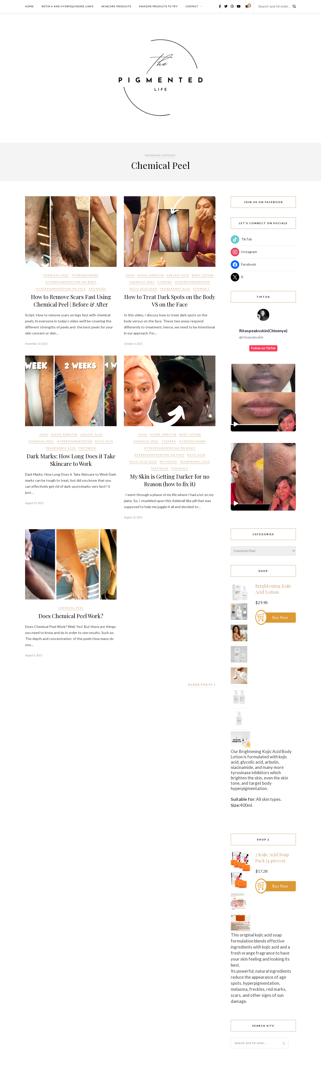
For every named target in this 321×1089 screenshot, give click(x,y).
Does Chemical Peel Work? (70, 616)
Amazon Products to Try (158, 6)
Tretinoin (87, 448)
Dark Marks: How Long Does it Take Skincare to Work (71, 459)
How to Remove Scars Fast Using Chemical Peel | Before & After (71, 300)
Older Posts (202, 684)
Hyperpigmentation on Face (61, 288)
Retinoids (97, 288)
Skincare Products (116, 6)
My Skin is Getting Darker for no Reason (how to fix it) (169, 480)
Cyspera (164, 281)
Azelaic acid (178, 275)
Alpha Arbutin (150, 275)
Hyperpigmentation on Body (71, 281)
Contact (192, 6)
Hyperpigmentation (192, 281)
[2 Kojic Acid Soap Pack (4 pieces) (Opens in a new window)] (275, 861)
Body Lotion (203, 275)
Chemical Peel (56, 275)
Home (29, 6)
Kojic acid (104, 441)
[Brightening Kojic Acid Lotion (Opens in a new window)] (275, 592)
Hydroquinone (85, 275)
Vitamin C (201, 288)
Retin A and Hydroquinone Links (68, 6)
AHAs (130, 275)
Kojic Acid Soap (143, 288)
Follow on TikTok (263, 348)
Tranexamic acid (175, 288)
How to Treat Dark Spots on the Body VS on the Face (169, 300)
